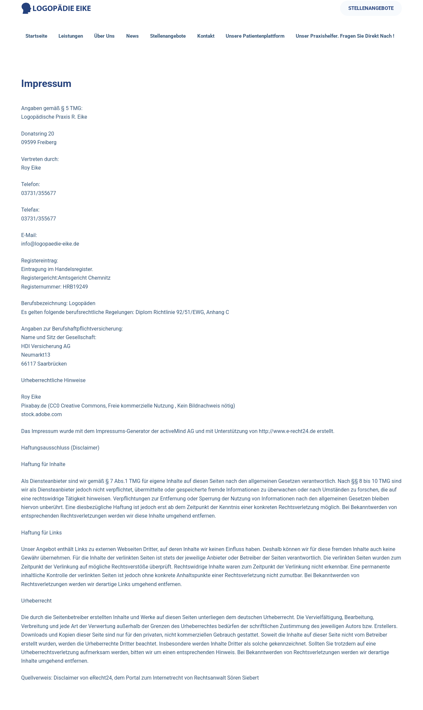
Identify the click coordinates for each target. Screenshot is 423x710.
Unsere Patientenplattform (255, 36)
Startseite (36, 36)
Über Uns (104, 36)
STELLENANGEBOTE (371, 8)
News (132, 36)
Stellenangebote (168, 36)
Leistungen (70, 36)
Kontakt (205, 36)
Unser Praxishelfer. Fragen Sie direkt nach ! (345, 36)
